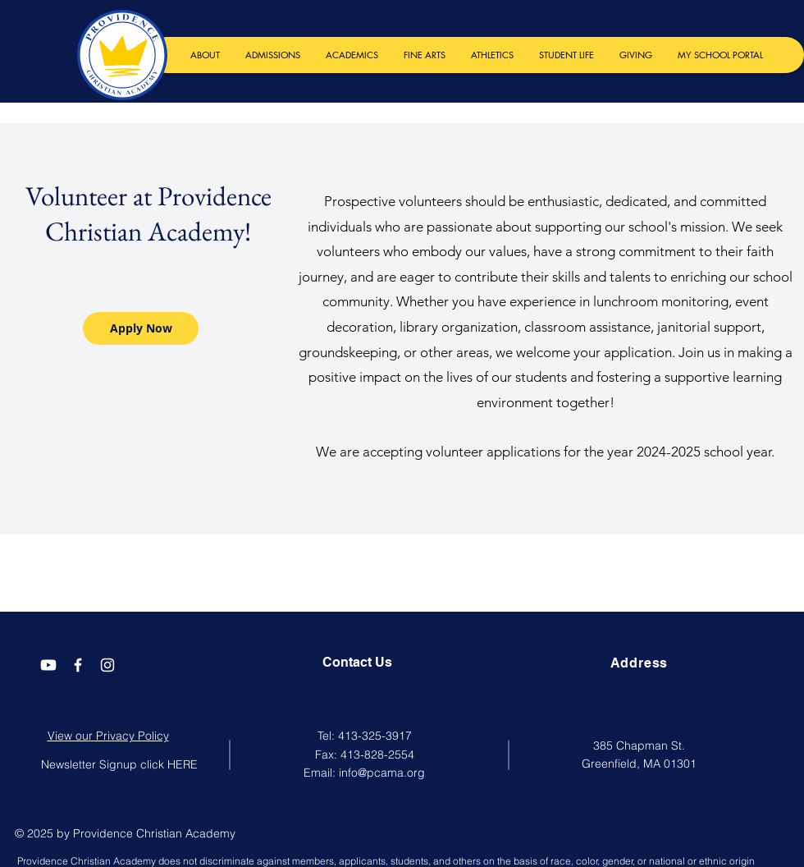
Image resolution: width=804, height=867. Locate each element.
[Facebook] (78, 665)
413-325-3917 (375, 735)
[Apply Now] (141, 328)
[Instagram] (107, 665)
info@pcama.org (382, 772)
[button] (204, 55)
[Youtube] (48, 665)
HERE (182, 764)
